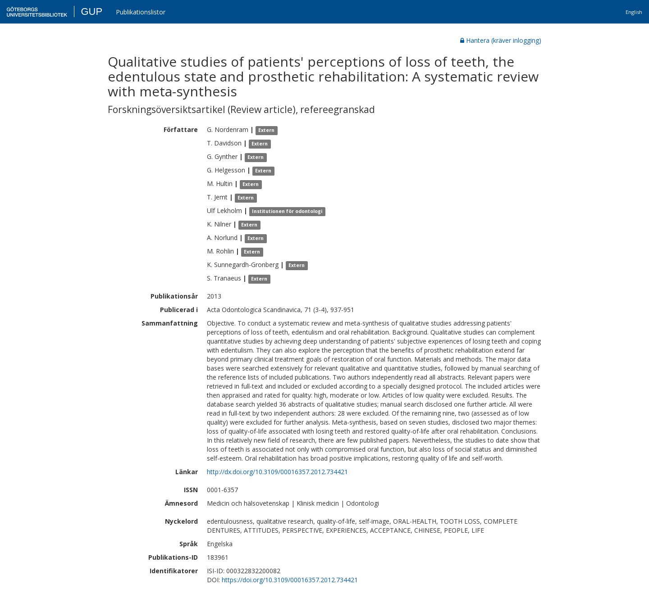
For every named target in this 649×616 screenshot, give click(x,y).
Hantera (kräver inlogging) (500, 40)
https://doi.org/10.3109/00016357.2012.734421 (290, 579)
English (634, 12)
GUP (91, 11)
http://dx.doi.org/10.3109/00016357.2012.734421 (277, 471)
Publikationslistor (140, 12)
